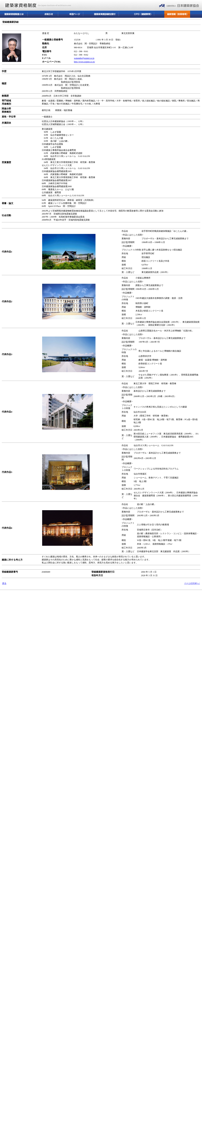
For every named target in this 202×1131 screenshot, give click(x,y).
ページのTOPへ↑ (192, 583)
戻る (4, 583)
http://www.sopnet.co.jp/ (84, 61)
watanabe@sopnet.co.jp (84, 58)
